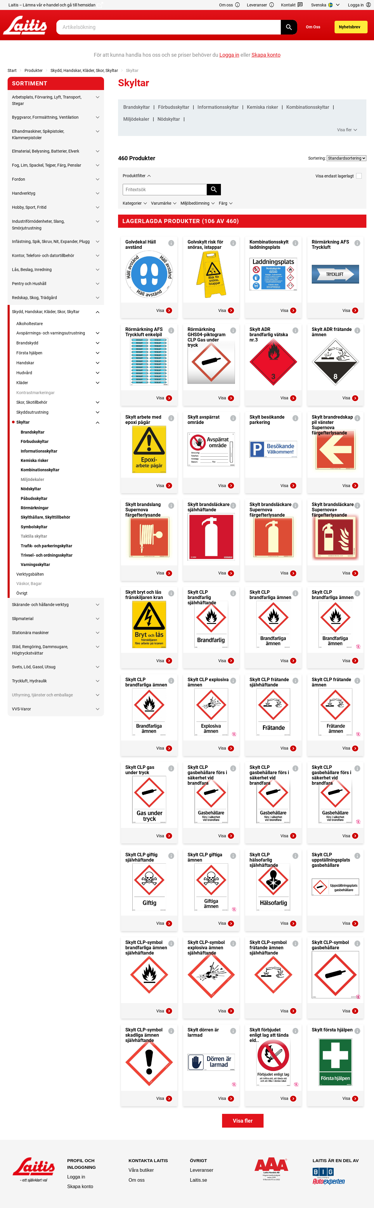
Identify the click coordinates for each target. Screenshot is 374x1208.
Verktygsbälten (30, 574)
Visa (164, 310)
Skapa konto (80, 1186)
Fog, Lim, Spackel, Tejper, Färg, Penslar (46, 165)
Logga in (76, 1176)
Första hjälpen (29, 353)
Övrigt (21, 593)
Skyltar (23, 422)
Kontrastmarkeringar (35, 392)
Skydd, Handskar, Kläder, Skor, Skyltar (84, 70)
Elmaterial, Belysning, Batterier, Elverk (45, 151)
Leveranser (260, 5)
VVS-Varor (21, 709)
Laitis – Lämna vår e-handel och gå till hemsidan (55, 5)
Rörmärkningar (35, 507)
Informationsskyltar (39, 451)
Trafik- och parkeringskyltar (46, 545)
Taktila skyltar (34, 536)
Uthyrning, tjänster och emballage (42, 695)
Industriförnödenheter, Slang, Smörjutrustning (38, 224)
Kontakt (292, 5)
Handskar (25, 362)
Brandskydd (27, 343)
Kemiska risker (34, 460)
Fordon (18, 179)
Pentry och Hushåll (29, 283)
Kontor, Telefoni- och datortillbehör (43, 255)
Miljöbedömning (195, 203)
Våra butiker (141, 1170)
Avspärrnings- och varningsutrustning (50, 333)
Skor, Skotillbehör (31, 402)
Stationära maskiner (30, 632)
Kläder (22, 382)
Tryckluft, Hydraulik (29, 681)
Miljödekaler (32, 479)
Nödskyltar (31, 488)
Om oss (229, 5)
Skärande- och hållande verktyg (40, 604)
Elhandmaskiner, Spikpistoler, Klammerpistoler (38, 134)
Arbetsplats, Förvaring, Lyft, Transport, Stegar (47, 100)
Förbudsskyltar (35, 441)
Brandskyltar (32, 432)
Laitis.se (198, 1180)
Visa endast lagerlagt (339, 176)
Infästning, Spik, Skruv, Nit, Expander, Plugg (51, 241)
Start (12, 70)
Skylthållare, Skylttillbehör (45, 517)
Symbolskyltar (34, 526)
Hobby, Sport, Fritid (29, 207)
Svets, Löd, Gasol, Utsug (34, 667)
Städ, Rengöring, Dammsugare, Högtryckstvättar (40, 649)
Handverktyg (23, 193)
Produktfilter (134, 176)
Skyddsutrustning (32, 412)
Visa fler (348, 130)
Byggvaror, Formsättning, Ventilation (45, 117)
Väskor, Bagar (29, 583)
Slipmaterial (22, 618)
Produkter (34, 70)
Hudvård (24, 372)
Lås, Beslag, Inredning (32, 269)
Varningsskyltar (35, 564)
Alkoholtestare (29, 323)
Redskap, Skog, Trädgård (34, 297)
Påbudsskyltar (34, 498)
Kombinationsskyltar (40, 469)
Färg (223, 203)
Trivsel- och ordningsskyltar (46, 555)
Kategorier (132, 203)
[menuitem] (326, 4)
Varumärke (161, 203)
